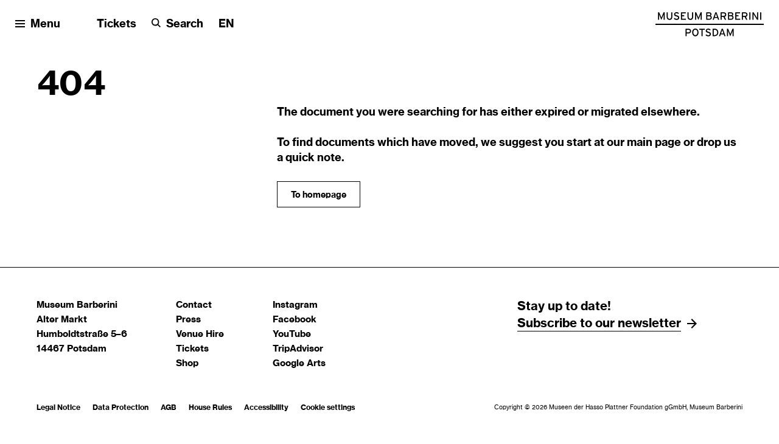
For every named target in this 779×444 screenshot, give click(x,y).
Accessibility (266, 407)
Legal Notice (58, 407)
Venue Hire (200, 334)
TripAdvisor (298, 348)
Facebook (294, 319)
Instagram (295, 305)
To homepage (318, 195)
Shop (187, 363)
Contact (194, 305)
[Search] (177, 25)
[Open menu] (37, 25)
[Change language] (226, 25)
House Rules (210, 407)
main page (654, 142)
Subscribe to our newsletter (599, 323)
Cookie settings (328, 407)
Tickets (116, 24)
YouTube (292, 334)
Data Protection (120, 407)
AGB (168, 407)
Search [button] (184, 24)
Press (188, 319)
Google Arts (299, 363)
